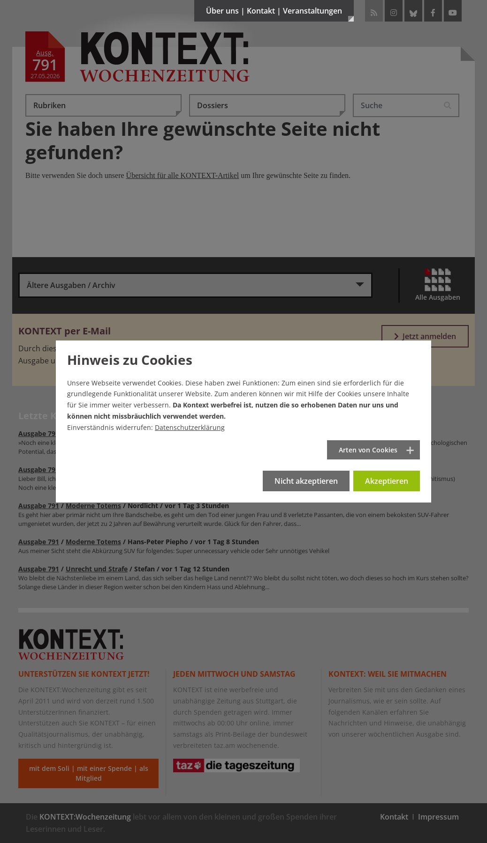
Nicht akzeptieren (306, 481)
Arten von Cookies (368, 449)
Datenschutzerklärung (190, 427)
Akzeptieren (386, 481)
